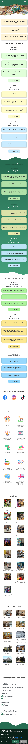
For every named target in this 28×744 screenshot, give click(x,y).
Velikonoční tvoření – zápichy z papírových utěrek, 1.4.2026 (14, 360)
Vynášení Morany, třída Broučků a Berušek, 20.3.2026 (14, 220)
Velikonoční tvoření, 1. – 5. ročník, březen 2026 (14, 290)
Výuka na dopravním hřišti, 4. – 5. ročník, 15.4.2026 (14, 94)
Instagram (14, 401)
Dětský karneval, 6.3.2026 (14, 375)
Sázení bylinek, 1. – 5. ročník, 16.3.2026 (14, 303)
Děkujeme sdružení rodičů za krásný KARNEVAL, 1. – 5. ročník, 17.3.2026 (14, 109)
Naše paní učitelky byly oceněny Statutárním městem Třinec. (14, 29)
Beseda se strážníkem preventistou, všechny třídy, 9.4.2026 (14, 212)
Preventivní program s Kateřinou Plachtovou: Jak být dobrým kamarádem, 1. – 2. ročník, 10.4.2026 (14, 73)
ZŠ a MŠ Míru (5, 2)
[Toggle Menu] (25, 2)
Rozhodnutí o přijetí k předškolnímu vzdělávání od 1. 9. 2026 (14, 22)
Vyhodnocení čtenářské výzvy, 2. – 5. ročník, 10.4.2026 (14, 56)
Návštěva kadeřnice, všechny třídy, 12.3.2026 (14, 227)
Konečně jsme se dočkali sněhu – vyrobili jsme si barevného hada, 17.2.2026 (14, 323)
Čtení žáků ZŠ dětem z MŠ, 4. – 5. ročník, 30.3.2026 (14, 102)
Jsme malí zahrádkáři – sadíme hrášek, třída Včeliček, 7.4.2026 (14, 176)
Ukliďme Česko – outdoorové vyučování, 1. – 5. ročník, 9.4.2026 (14, 136)
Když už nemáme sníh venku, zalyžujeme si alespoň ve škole (14, 340)
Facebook (5, 401)
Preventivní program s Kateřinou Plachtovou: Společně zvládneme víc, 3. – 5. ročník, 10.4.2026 (14, 64)
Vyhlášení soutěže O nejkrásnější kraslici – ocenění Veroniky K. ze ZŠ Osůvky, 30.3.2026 (14, 368)
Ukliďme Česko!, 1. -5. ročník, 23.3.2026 (14, 297)
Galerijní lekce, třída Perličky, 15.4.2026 (14, 253)
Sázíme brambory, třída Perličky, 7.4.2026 (14, 259)
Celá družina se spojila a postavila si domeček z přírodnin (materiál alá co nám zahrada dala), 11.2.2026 (14, 332)
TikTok (22, 401)
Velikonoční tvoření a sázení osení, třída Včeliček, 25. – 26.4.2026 (14, 192)
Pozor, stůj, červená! (14, 247)
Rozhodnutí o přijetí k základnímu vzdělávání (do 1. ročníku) (14, 37)
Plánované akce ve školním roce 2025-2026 (14, 130)
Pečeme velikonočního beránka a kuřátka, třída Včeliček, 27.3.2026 (14, 184)
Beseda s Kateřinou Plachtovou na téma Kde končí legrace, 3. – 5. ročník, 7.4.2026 (14, 144)
